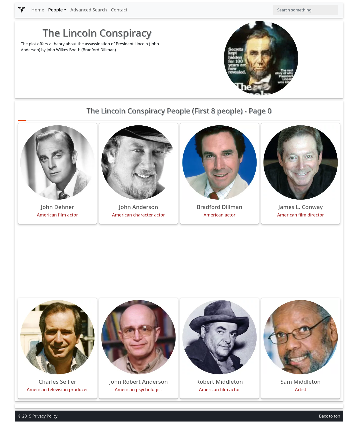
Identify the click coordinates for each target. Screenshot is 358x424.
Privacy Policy (44, 416)
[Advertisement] (179, 261)
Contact (119, 10)
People (55, 10)
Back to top (329, 416)
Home (37, 10)
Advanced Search (88, 10)
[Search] (305, 10)
